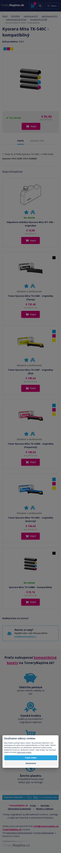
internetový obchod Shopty (19, 832)
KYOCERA (15, 16)
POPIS (20, 140)
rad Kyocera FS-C (49, 16)
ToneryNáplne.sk (12, 829)
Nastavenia (31, 763)
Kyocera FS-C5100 (38, 19)
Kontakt (45, 805)
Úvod (4, 16)
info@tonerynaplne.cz (25, 636)
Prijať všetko (31, 758)
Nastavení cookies (11, 836)
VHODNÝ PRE (37, 140)
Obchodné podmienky (19, 808)
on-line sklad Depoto (44, 832)
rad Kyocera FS (31, 16)
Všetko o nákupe (44, 808)
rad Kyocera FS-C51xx (16, 19)
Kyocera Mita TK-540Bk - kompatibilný (30, 587)
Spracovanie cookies (24, 752)
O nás (33, 805)
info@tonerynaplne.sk (46, 826)
